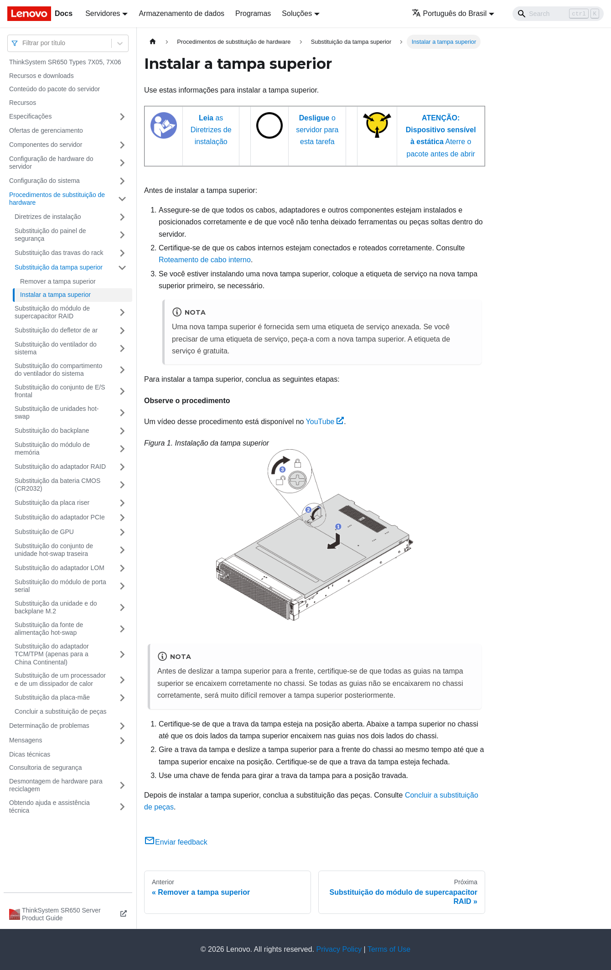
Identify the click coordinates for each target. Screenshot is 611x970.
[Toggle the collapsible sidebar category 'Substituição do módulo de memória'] (122, 449)
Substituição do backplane (52, 430)
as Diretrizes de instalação (211, 130)
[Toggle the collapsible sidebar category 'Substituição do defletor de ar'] (122, 330)
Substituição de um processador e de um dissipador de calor (60, 679)
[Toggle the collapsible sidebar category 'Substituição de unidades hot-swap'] (122, 413)
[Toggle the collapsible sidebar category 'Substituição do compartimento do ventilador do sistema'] (122, 370)
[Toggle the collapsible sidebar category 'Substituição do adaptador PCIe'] (122, 517)
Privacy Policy (339, 949)
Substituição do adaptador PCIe (60, 517)
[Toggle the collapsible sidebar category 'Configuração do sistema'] (122, 181)
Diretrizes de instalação (48, 216)
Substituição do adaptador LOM (59, 567)
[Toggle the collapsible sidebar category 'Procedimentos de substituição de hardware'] (122, 199)
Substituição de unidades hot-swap (56, 412)
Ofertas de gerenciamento (46, 130)
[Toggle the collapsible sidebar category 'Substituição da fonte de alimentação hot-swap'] (122, 629)
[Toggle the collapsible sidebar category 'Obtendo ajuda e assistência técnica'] (122, 807)
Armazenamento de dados (181, 13)
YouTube (325, 421)
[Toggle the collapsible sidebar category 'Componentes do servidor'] (122, 145)
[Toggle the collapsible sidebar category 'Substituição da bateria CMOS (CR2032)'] (122, 485)
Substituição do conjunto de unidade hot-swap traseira (54, 550)
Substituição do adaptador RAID (60, 466)
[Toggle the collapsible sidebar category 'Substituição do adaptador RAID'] (122, 467)
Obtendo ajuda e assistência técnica (49, 806)
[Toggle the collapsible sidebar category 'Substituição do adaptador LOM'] (122, 568)
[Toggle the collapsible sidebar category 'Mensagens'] (122, 740)
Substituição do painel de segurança (50, 235)
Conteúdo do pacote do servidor (54, 89)
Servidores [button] (102, 13)
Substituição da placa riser (52, 502)
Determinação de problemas (49, 725)
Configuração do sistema (44, 180)
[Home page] (152, 42)
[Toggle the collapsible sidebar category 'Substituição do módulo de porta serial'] (122, 586)
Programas (253, 13)
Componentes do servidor (45, 144)
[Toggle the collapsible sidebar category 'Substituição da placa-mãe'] (122, 697)
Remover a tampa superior (58, 281)
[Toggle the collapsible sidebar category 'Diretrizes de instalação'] (122, 217)
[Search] (558, 13)
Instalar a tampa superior (55, 294)
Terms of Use (389, 949)
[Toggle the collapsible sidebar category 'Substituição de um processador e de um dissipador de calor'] (122, 679)
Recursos (22, 102)
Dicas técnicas (29, 754)
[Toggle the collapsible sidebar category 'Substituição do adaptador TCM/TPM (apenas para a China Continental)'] (122, 654)
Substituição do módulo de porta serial (60, 586)
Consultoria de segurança (45, 767)
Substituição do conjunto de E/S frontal (60, 391)
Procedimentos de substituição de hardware (57, 199)
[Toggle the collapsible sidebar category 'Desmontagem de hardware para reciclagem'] (122, 785)
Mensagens (25, 740)
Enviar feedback (175, 842)
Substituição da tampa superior (59, 267)
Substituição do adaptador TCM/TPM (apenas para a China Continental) (52, 654)
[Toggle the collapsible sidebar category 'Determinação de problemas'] (122, 726)
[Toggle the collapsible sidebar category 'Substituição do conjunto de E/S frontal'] (122, 391)
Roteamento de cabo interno (205, 260)
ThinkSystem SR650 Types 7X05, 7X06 (65, 62)
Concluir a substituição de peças (61, 711)
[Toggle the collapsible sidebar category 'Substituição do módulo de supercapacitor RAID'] (122, 312)
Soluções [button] (297, 13)
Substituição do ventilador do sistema (56, 348)
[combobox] (23, 43)
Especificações (30, 116)
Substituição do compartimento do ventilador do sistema (58, 370)
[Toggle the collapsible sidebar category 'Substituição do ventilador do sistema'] (122, 348)
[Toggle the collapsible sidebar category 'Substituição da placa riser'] (122, 503)
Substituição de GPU (44, 531)
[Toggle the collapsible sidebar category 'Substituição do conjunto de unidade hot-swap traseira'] (122, 550)
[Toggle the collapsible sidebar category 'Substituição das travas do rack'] (122, 253)
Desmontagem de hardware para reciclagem (56, 785)
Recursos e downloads (41, 75)
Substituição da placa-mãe (52, 697)
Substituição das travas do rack (59, 252)
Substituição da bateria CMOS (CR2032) (57, 485)
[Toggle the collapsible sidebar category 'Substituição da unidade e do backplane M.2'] (122, 607)
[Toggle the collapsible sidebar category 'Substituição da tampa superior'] (122, 267)
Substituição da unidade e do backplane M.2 (56, 607)
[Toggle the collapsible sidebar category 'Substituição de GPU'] (122, 532)
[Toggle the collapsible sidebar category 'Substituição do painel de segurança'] (122, 235)
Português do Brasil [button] (449, 13)
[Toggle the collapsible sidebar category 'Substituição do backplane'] (122, 431)
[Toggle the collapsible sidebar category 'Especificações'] (122, 116)
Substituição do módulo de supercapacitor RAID (52, 312)
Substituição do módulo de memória (52, 448)
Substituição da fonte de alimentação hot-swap (49, 629)
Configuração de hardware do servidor (51, 163)
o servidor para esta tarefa (317, 130)
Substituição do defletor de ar (56, 330)
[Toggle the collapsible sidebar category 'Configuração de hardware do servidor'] (122, 163)
